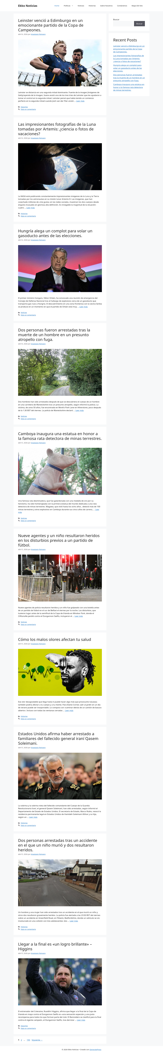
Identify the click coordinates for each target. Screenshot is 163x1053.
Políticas (70, 5)
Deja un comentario (28, 109)
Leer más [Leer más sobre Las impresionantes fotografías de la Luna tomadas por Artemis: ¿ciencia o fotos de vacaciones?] (30, 207)
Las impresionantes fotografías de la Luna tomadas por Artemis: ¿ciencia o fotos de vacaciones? (57, 129)
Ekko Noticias (27, 6)
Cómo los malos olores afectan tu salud (54, 639)
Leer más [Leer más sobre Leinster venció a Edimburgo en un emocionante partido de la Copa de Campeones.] (80, 101)
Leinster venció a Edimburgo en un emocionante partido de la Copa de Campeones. (50, 25)
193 (29, 1040)
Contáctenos (122, 6)
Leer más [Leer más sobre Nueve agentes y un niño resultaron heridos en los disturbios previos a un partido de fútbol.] (79, 616)
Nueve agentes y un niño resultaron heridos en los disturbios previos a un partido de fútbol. (59, 540)
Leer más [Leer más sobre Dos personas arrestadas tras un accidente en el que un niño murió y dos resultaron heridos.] (74, 921)
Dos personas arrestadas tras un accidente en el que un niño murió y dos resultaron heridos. (57, 845)
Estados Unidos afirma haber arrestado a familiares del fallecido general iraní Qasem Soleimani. (58, 738)
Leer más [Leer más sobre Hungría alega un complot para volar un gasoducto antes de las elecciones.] (83, 306)
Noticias (81, 6)
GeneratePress (95, 1049)
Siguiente (37, 1040)
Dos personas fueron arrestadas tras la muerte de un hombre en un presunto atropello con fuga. (54, 334)
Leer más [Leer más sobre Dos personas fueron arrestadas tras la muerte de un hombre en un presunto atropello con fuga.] (79, 410)
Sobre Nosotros (106, 6)
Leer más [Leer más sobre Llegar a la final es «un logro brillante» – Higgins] (81, 1020)
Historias (92, 6)
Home (56, 6)
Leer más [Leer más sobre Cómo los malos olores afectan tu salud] (69, 710)
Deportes (24, 107)
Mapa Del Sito (137, 6)
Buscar (116, 19)
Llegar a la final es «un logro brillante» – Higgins (55, 946)
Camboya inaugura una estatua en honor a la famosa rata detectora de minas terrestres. (60, 436)
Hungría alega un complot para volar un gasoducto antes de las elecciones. (55, 233)
